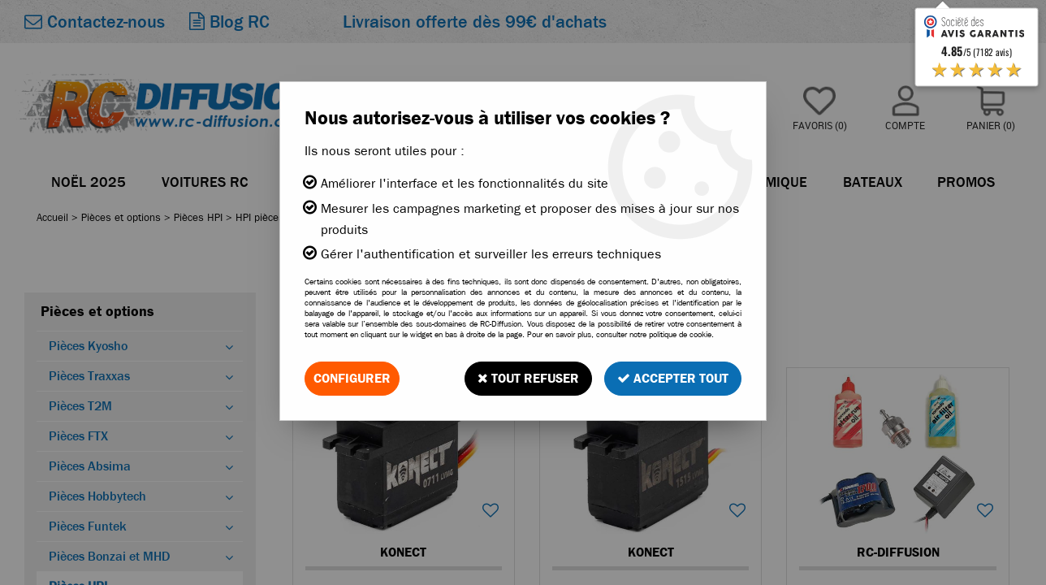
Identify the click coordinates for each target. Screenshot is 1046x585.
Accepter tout (672, 378)
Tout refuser (528, 378)
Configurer (352, 378)
